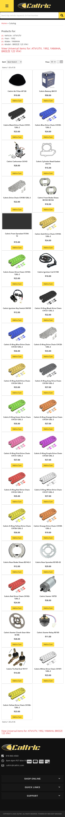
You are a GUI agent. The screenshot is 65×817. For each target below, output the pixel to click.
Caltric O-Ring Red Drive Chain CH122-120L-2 (17, 491)
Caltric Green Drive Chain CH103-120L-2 (17, 273)
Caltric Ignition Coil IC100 (48, 272)
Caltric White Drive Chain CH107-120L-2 (48, 670)
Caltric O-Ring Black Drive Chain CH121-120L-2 (48, 309)
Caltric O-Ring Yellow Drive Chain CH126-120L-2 (17, 527)
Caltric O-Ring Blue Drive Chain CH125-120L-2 (17, 345)
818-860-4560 (12, 755)
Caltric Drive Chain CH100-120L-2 (17, 198)
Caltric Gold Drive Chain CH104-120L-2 (48, 235)
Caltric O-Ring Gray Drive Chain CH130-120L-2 (48, 382)
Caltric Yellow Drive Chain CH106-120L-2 (17, 706)
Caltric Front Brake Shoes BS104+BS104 (48, 199)
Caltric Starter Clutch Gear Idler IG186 (17, 633)
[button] (32, 778)
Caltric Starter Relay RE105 (48, 632)
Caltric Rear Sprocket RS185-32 (48, 562)
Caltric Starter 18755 (48, 596)
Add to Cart (17, 137)
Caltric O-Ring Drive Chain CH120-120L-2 (48, 345)
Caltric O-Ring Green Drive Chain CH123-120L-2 (17, 418)
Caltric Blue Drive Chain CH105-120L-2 (48, 126)
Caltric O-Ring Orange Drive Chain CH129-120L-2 (48, 418)
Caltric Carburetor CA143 (17, 161)
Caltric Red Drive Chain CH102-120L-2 (17, 597)
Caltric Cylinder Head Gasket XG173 (48, 162)
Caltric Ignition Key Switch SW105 (17, 308)
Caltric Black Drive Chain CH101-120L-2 (17, 126)
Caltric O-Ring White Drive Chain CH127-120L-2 (48, 491)
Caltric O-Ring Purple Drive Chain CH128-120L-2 (48, 454)
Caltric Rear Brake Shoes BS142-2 (17, 562)
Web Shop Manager (54, 814)
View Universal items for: (32, 732)
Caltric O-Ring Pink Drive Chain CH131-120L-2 (17, 454)
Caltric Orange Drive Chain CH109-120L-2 (48, 527)
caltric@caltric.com (15, 765)
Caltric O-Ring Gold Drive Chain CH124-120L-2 (17, 382)
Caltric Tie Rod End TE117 (16, 669)
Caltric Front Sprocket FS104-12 (17, 235)
